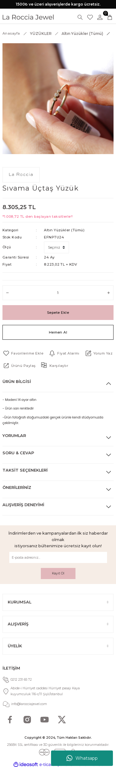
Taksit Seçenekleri (25, 470)
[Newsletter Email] (58, 557)
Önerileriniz (16, 487)
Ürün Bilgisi (16, 381)
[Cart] (110, 17)
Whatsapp (82, 758)
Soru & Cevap (18, 453)
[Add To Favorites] (22, 353)
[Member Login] (100, 17)
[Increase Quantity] (108, 292)
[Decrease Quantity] (7, 292)
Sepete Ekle (58, 312)
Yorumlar (14, 435)
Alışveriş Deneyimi (23, 504)
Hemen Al (58, 332)
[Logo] (28, 17)
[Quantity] (58, 292)
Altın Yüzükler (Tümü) (64, 230)
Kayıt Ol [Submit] (58, 573)
